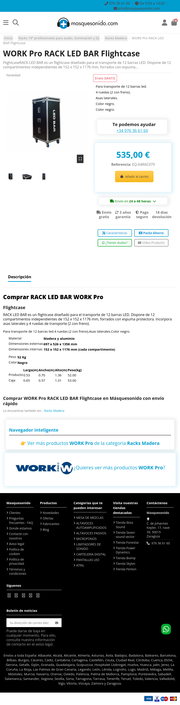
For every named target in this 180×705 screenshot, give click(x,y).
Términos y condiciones (17, 571)
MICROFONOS (86, 539)
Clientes (15, 513)
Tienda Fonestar (127, 542)
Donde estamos (20, 528)
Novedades (51, 513)
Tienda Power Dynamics (125, 550)
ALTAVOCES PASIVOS (91, 533)
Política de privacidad (16, 561)
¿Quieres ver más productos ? (119, 467)
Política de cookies (16, 551)
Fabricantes (51, 524)
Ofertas (48, 518)
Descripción (19, 277)
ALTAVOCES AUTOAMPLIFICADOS (91, 525)
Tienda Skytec (125, 563)
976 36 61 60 (160, 543)
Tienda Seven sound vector (125, 534)
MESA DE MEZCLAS (89, 517)
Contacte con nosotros (18, 536)
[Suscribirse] (56, 622)
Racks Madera (54, 411)
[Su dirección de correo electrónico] (29, 622)
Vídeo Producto (151, 243)
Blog (46, 529)
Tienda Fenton (126, 569)
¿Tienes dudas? (114, 243)
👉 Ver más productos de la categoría (90, 443)
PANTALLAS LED (87, 560)
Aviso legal (16, 544)
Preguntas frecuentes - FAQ (21, 520)
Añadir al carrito (134, 176)
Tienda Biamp (126, 558)
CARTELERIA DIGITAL (91, 554)
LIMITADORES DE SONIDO (88, 546)
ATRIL (80, 565)
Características (114, 233)
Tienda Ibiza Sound (124, 524)
